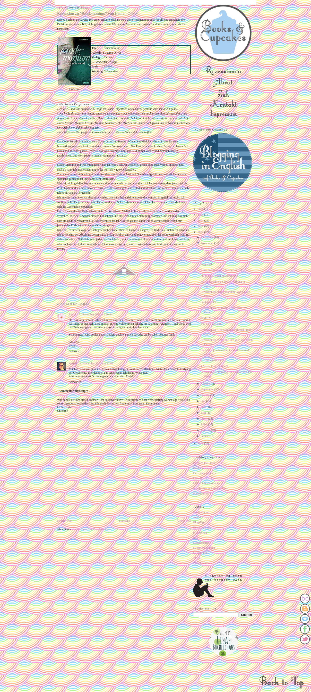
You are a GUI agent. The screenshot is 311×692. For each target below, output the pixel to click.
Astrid (73, 363)
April (204, 418)
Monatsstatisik (201, 542)
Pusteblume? (200, 493)
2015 (201, 214)
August (205, 395)
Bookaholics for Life (205, 468)
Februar (206, 430)
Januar (205, 436)
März (204, 424)
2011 (201, 443)
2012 (201, 232)
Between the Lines (204, 463)
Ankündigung (201, 512)
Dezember (207, 237)
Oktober (206, 383)
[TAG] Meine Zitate (212, 318)
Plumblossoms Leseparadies (209, 488)
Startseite (124, 520)
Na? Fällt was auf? (211, 324)
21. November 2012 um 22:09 (95, 363)
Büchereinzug (201, 527)
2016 (201, 209)
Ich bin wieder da (210, 360)
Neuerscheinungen (204, 548)
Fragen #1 (206, 264)
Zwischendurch (202, 563)
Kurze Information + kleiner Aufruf (221, 270)
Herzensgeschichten (204, 473)
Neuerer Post (64, 520)
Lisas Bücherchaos (204, 478)
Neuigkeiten (200, 553)
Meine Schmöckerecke (206, 483)
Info (195, 537)
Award (197, 517)
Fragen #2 (206, 258)
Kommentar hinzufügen (73, 391)
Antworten (75, 351)
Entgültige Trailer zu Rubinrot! (218, 276)
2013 (201, 226)
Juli (203, 401)
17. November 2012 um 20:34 (94, 314)
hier (184, 24)
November (207, 243)
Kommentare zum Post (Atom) (90, 529)
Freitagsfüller (208, 302)
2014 (201, 220)
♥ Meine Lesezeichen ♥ (214, 366)
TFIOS (197, 558)
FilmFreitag (200, 532)
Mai (204, 412)
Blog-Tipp (199, 522)
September (207, 389)
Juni (204, 407)
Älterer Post (184, 520)
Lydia (72, 314)
